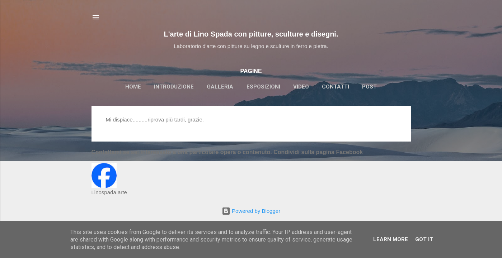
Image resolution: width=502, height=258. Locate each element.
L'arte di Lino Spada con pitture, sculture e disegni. (251, 34)
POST (369, 86)
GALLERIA (220, 86)
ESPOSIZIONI (263, 86)
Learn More (390, 239)
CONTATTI (335, 86)
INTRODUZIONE (174, 86)
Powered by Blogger (251, 211)
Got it (424, 239)
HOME (133, 86)
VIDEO (301, 86)
